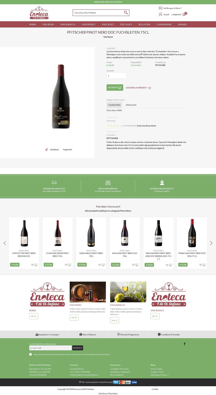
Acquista (115, 87)
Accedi (166, 14)
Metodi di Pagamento (128, 334)
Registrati (177, 14)
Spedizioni (54, 149)
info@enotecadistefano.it (86, 375)
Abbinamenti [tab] (131, 105)
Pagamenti (67, 149)
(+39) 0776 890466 (81, 372)
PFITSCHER (112, 138)
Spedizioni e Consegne (47, 334)
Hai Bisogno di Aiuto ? (170, 8)
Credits (155, 389)
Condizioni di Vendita (169, 334)
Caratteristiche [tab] (114, 105)
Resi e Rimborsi (87, 334)
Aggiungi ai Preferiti (138, 87)
